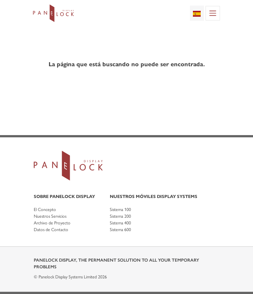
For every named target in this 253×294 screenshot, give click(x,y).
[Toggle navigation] (213, 13)
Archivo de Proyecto (52, 223)
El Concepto (45, 209)
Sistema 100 (120, 209)
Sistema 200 (120, 216)
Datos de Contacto (51, 229)
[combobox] (197, 13)
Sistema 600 (120, 229)
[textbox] (197, 13)
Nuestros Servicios (50, 216)
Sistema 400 (120, 223)
